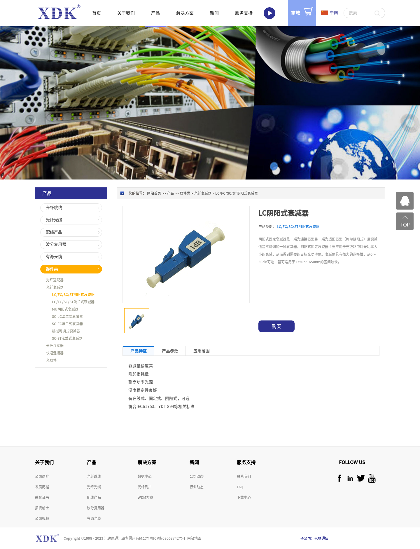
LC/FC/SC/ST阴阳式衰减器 (236, 193)
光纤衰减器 (202, 193)
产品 (170, 193)
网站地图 (193, 538)
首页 (96, 13)
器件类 (185, 193)
